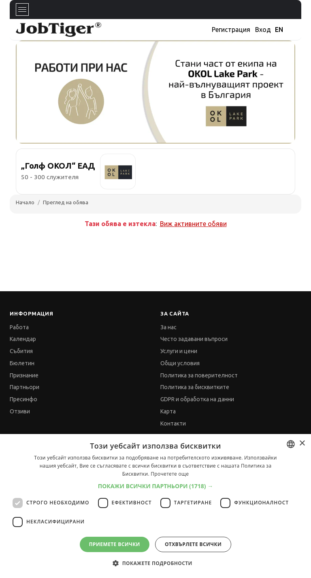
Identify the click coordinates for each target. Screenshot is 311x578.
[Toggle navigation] (22, 9)
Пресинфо (23, 399)
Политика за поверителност (199, 375)
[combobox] (291, 444)
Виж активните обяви (193, 223)
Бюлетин (22, 363)
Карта (168, 411)
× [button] (302, 443)
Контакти (173, 423)
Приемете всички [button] (114, 544)
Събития (21, 351)
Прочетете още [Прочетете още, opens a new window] (170, 473)
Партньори (24, 387)
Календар (23, 339)
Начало (25, 202)
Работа (19, 327)
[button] (155, 486)
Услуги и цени (178, 351)
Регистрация (231, 29)
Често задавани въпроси (194, 339)
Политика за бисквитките (194, 387)
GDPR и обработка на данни (197, 399)
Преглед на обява (65, 202)
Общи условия (180, 363)
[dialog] (155, 506)
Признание (24, 375)
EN (279, 29)
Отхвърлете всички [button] (193, 544)
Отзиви (20, 411)
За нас (168, 327)
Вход (263, 29)
